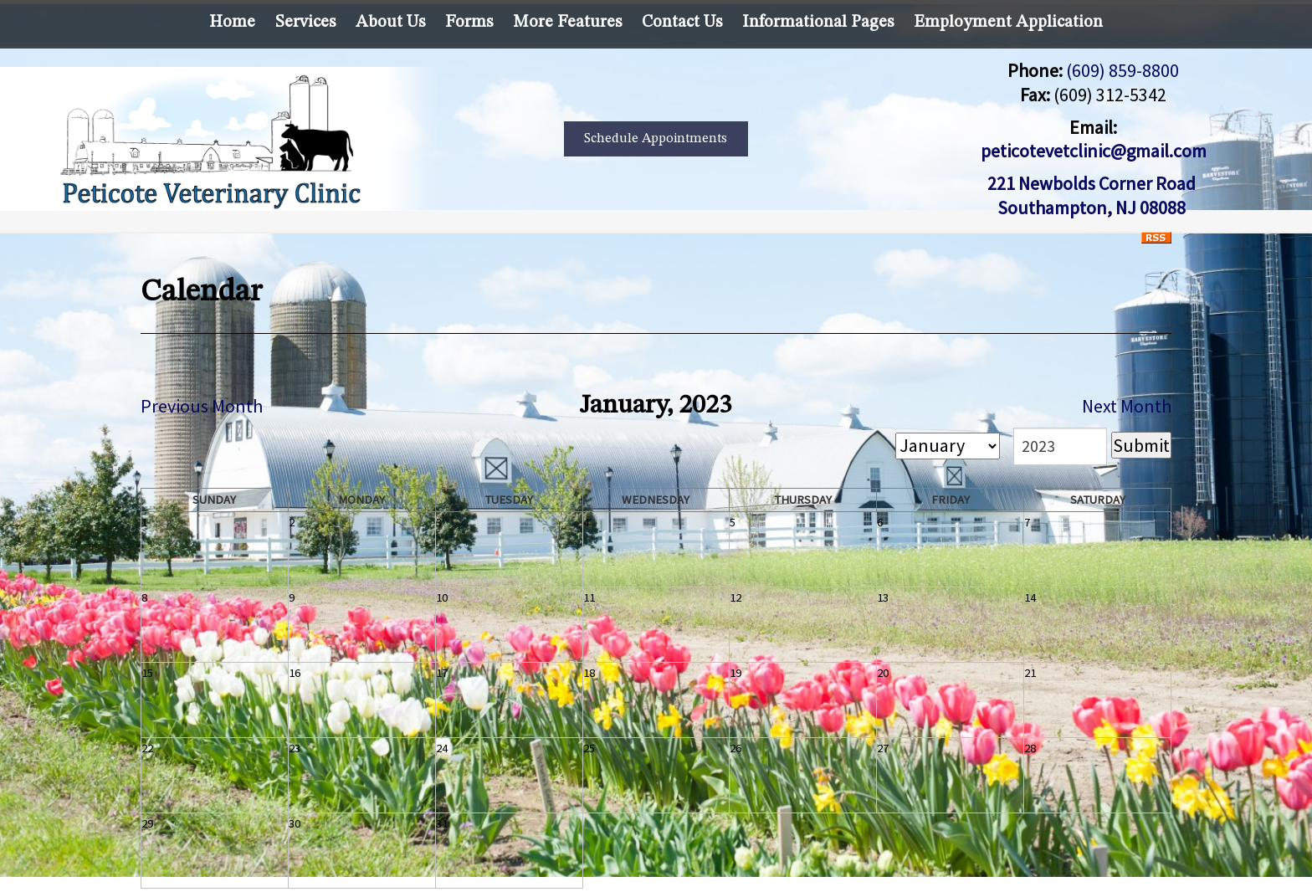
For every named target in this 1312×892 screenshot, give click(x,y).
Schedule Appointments (655, 139)
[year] (1060, 446)
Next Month (1126, 406)
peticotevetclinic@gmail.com (1094, 150)
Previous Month (202, 406)
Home (232, 22)
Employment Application (1008, 22)
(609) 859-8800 (1122, 70)
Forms (469, 22)
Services (305, 22)
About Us (390, 22)
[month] (947, 446)
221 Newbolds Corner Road (1093, 183)
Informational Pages (818, 22)
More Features (567, 22)
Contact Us (682, 22)
